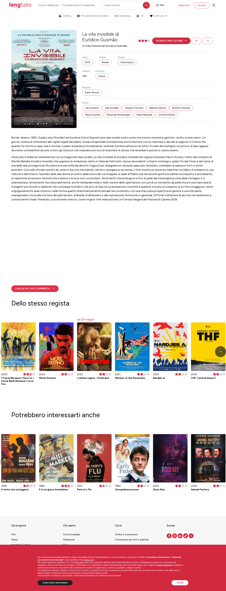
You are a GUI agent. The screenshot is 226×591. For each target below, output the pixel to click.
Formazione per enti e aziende (132, 539)
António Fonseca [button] (181, 107)
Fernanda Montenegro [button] (118, 114)
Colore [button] (101, 76)
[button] (171, 41)
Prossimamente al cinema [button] (92, 15)
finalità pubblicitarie (164, 565)
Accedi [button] (202, 5)
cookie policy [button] (88, 560)
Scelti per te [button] (158, 15)
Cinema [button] (65, 15)
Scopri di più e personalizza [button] (55, 583)
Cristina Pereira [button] (166, 114)
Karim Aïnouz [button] (92, 92)
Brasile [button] (105, 62)
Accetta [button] (180, 583)
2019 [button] (87, 62)
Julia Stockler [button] (112, 107)
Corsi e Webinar (48, 5)
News (14, 539)
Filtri (160, 5)
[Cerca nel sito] (126, 5)
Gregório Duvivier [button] (134, 107)
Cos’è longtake (71, 534)
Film (13, 534)
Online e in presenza (126, 534)
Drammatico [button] (127, 62)
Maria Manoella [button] (144, 114)
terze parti (79, 562)
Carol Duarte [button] (92, 107)
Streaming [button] (122, 15)
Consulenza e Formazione (78, 5)
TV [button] (140, 15)
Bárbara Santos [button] (158, 107)
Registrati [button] (183, 5)
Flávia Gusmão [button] (92, 114)
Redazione (69, 539)
